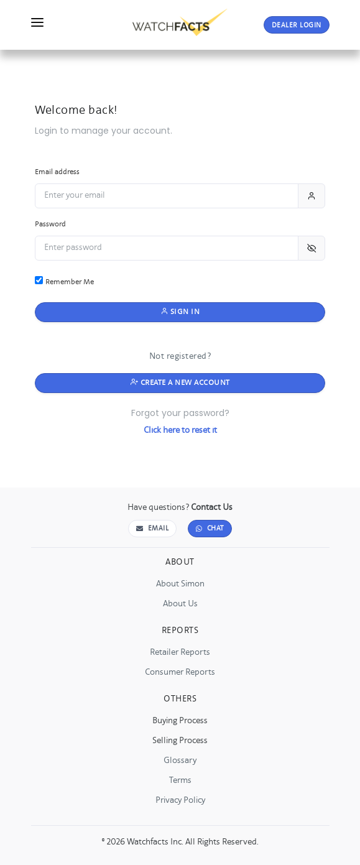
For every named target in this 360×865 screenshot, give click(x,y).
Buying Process (180, 721)
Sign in (180, 312)
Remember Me (64, 281)
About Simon (180, 584)
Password (50, 224)
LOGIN (296, 25)
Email (152, 528)
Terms (180, 780)
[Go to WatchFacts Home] (180, 20)
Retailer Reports (180, 652)
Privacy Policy (180, 800)
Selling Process (180, 741)
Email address (57, 172)
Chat (210, 528)
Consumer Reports (180, 672)
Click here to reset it (180, 430)
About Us (180, 604)
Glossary (180, 761)
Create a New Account (180, 382)
